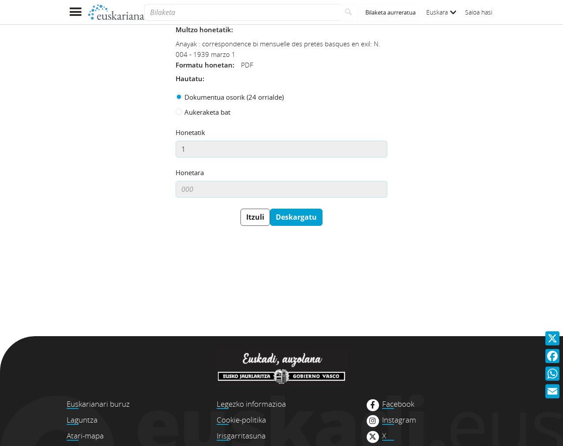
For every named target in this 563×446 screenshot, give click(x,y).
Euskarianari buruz (98, 404)
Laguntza (82, 420)
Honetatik (190, 132)
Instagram (399, 420)
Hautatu (189, 78)
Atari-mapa (85, 436)
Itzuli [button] (255, 217)
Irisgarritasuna (241, 436)
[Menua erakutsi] (75, 12)
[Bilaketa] (242, 12)
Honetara (190, 172)
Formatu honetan (204, 64)
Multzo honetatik (203, 29)
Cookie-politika (241, 420)
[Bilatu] (349, 12)
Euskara (441, 12)
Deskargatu (296, 217)
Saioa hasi (478, 12)
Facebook (398, 404)
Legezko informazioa (251, 404)
